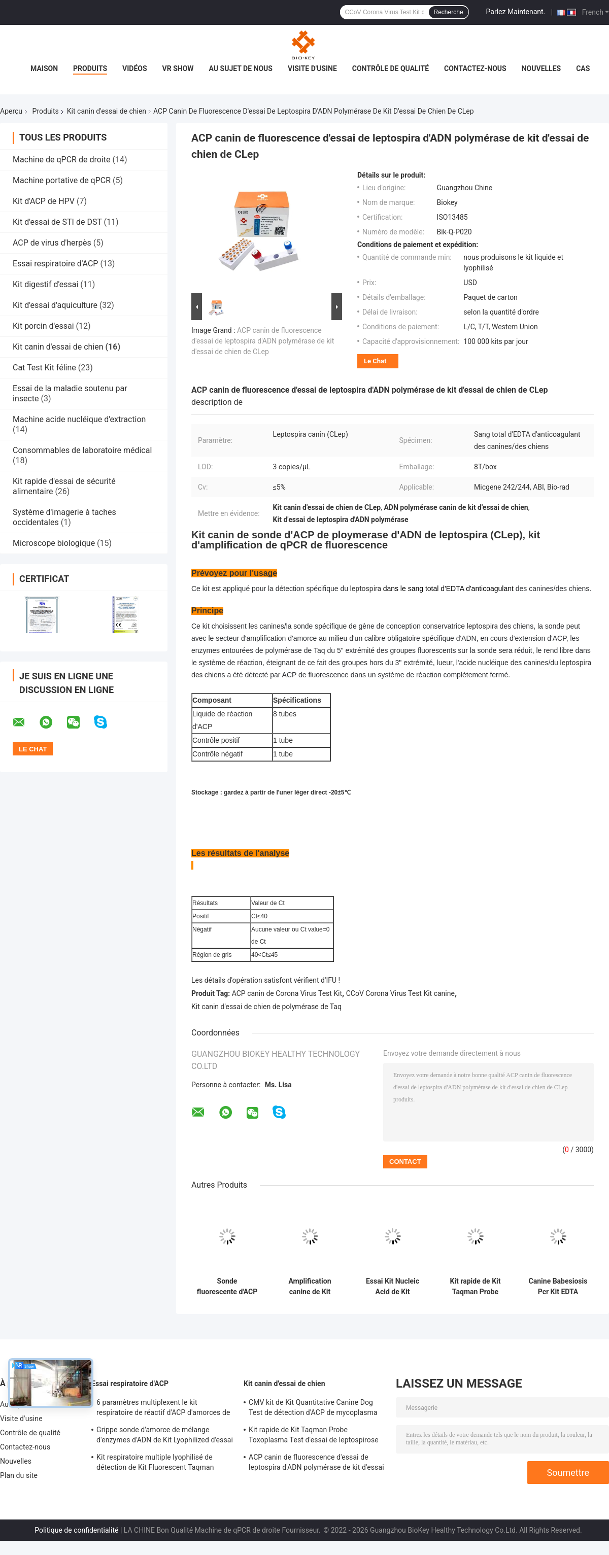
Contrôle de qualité (390, 68)
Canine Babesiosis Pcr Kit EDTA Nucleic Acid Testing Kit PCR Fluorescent (558, 1286)
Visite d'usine (312, 68)
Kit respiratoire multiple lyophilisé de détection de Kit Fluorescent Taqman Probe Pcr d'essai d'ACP (155, 1463)
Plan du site (19, 1475)
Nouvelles (541, 68)
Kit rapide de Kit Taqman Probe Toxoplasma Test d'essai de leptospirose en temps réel (475, 1286)
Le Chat (375, 361)
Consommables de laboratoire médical (82, 450)
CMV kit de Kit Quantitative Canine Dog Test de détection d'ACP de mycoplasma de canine (313, 1409)
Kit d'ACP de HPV (44, 201)
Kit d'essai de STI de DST (57, 222)
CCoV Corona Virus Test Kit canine (400, 993)
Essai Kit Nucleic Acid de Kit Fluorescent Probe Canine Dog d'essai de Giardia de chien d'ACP (392, 1286)
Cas (583, 68)
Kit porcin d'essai (43, 326)
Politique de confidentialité (76, 1530)
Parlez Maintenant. (516, 12)
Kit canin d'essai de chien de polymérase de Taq (266, 1007)
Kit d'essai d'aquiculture (55, 305)
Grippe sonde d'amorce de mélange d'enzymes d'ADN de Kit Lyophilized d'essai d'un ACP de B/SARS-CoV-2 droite (164, 1436)
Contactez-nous (475, 68)
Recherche (448, 12)
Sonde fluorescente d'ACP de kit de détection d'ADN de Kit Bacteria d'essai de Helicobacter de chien (227, 1286)
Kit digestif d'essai (45, 284)
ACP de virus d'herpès (52, 243)
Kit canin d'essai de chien (106, 111)
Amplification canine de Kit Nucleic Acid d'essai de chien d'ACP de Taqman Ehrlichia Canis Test (309, 1286)
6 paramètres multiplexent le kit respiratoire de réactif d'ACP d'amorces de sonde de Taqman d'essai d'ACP (163, 1409)
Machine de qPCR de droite (61, 159)
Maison (44, 68)
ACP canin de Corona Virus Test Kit (287, 993)
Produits (90, 68)
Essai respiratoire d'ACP (55, 263)
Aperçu (11, 111)
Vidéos (134, 68)
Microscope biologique (54, 543)
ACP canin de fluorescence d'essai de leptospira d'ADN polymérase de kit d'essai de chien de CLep (262, 341)
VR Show (178, 68)
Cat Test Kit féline (44, 367)
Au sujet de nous (241, 68)
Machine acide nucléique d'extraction (79, 419)
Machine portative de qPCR (62, 180)
